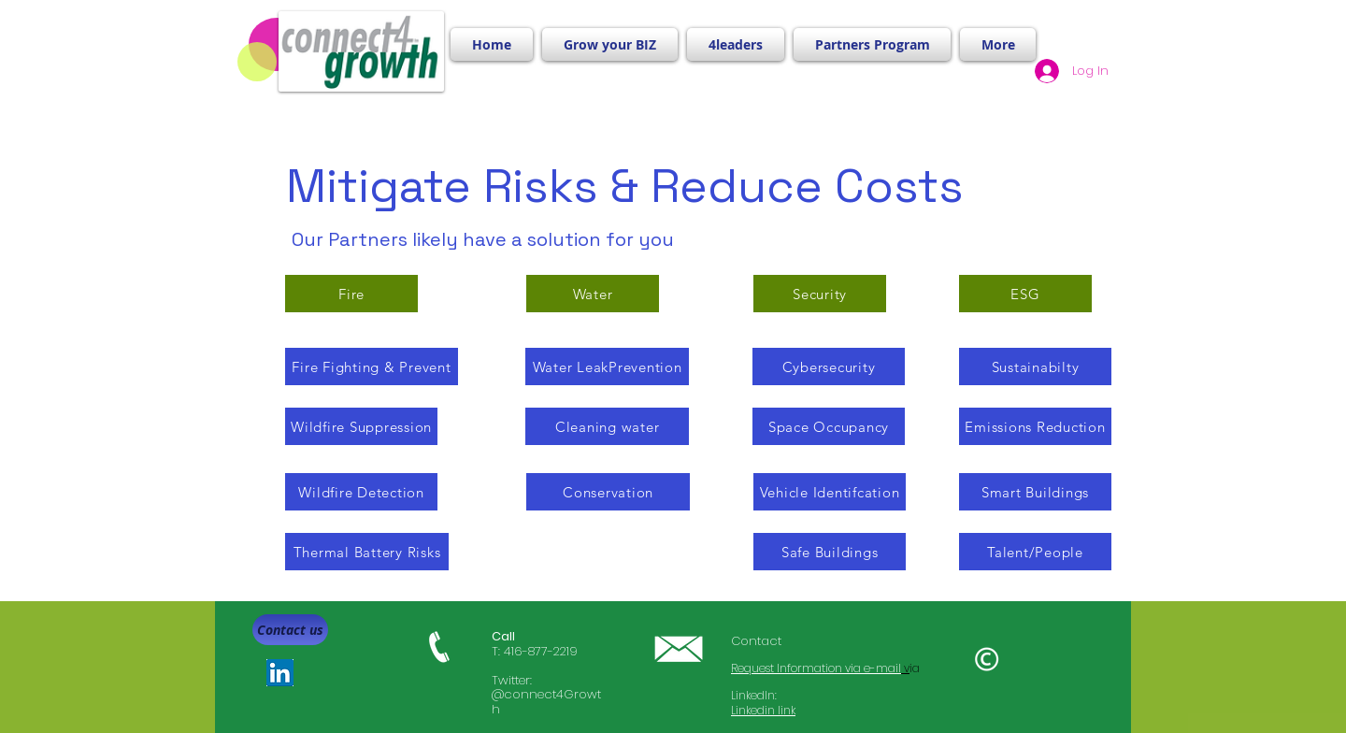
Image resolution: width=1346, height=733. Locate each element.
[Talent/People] (1035, 551)
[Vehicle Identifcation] (829, 491)
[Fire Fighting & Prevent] (371, 366)
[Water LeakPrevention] (607, 366)
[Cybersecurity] (828, 366)
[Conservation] (608, 491)
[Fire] (351, 293)
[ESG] (1025, 293)
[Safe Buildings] (829, 551)
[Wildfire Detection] (361, 491)
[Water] (592, 293)
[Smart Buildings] (1035, 491)
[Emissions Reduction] (1035, 426)
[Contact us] (290, 629)
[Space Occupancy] (828, 426)
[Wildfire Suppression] (361, 426)
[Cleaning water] (607, 426)
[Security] (819, 293)
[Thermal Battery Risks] (367, 551)
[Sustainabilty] (1035, 366)
